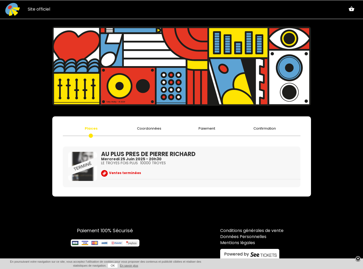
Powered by (236, 254)
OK (113, 265)
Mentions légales (237, 243)
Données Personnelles (243, 237)
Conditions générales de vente (252, 231)
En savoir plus (129, 265)
